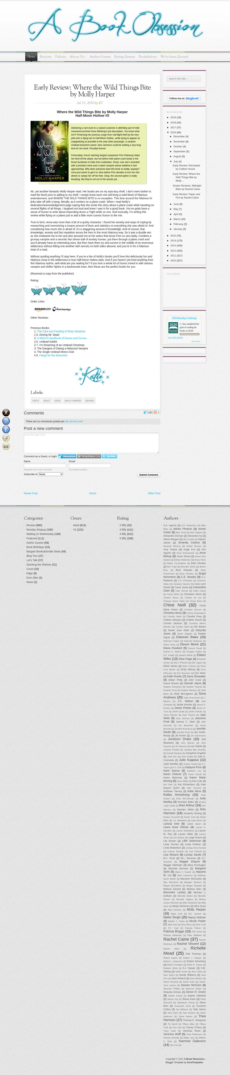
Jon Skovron (181, 746)
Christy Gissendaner (196, 613)
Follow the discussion (157, 412)
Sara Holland (179, 978)
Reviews (46, 57)
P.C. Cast (173, 928)
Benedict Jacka (188, 567)
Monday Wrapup (36, 529)
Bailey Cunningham (176, 563)
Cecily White (173, 594)
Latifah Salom (194, 824)
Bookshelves (148, 57)
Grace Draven (171, 683)
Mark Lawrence (185, 875)
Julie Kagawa (189, 760)
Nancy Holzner (197, 917)
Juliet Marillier (171, 764)
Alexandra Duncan (173, 536)
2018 (173, 122)
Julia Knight (187, 756)
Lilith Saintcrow (191, 840)
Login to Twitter (109, 456)
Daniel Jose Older (178, 630)
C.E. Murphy (188, 576)
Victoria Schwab (171, 1038)
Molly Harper (73, 401)
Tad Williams (182, 1009)
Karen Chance (173, 774)
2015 (173, 235)
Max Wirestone (171, 882)
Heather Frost (170, 690)
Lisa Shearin (171, 854)
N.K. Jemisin (195, 914)
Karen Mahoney (173, 777)
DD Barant (200, 626)
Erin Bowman (183, 673)
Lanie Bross (196, 820)
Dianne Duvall (195, 648)
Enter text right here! (91, 443)
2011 (173, 255)
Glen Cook (195, 680)
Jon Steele (196, 746)
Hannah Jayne (192, 683)
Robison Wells (171, 968)
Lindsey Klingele (175, 851)
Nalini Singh (172, 917)
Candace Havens (181, 584)
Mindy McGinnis (181, 906)
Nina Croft (201, 924)
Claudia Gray (194, 616)
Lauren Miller (185, 834)
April (175, 214)
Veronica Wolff (172, 1034)
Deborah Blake (187, 637)
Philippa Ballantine (173, 935)
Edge (30, 573)
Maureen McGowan (191, 878)
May (175, 209)
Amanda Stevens (172, 546)
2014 (173, 240)
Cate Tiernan (181, 591)
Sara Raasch (196, 978)
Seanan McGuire (191, 985)
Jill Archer (180, 735)
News (30, 582)
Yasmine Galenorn (192, 1041)
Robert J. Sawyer (192, 958)
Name (27, 461)
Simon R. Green (196, 991)
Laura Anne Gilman (176, 827)
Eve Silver (200, 673)
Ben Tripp (172, 567)
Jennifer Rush (183, 732)
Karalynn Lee (194, 771)
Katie (58, 401)
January (177, 229)
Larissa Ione (171, 823)
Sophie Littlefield (197, 995)
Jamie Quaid (178, 711)
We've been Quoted (174, 57)
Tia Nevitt (172, 1024)
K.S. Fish (177, 767)
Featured (32, 538)
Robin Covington (175, 965)
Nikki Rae (172, 924)
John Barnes (187, 743)
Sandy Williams (187, 975)
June (176, 204)
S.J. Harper (189, 968)
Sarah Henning (171, 982)
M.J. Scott (169, 858)
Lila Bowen (170, 841)
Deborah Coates (171, 641)
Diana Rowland (173, 648)
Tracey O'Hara (194, 1027)
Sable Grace (181, 971)
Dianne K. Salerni (172, 652)
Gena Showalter (196, 676)
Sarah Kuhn (189, 982)
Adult (46, 401)
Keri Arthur (186, 805)
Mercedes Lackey (175, 892)
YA (75, 529)
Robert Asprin (170, 958)
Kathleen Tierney (173, 791)
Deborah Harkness (193, 641)
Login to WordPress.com (89, 456)
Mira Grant (200, 906)
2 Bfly (123, 525)
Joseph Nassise (174, 753)
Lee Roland (178, 837)
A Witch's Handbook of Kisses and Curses (62, 338)
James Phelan (182, 707)
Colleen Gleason (172, 620)
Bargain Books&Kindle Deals (44, 551)
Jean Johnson (183, 718)
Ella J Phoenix (181, 663)
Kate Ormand (194, 788)
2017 (173, 127)
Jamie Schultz (195, 711)
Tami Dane (173, 1013)
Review (89, 401)
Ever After (32, 577)
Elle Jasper (197, 663)
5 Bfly (123, 538)
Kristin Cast (189, 817)
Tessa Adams (186, 1016)
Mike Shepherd (190, 903)
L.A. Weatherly (180, 820)
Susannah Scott (182, 1006)
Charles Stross (171, 598)
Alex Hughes (196, 532)
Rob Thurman (193, 954)
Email (72, 461)
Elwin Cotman (189, 666)
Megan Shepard (194, 886)
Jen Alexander (186, 725)
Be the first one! (74, 421)
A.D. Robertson (189, 525)
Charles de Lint (193, 598)
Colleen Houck (194, 620)
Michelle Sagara (184, 899)
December (179, 136)
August (177, 156)
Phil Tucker (197, 932)
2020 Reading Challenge (184, 318)
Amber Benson (194, 546)
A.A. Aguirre (170, 525)
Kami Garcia (172, 770)
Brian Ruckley (187, 574)
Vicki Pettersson (194, 1034)
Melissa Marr (194, 889)
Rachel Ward (171, 949)
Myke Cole (176, 914)
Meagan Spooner (193, 882)
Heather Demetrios (173, 687)
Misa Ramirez (175, 910)
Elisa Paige (185, 658)
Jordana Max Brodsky (195, 750)
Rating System (124, 57)
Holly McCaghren (183, 694)
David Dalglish (185, 634)
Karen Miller (182, 781)
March (176, 219)
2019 (173, 117)
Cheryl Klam (196, 601)
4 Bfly (35, 401)
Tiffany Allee (188, 1024)
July (175, 161)
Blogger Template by (184, 1062)
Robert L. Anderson (173, 961)
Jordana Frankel (171, 750)
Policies (60, 57)
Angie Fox (189, 549)
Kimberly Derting (193, 813)
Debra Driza (169, 644)
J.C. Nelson (185, 701)
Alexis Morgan (171, 539)
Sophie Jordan (175, 996)
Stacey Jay (172, 999)
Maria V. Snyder (183, 872)
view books (195, 341)
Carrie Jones (181, 587)
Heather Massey (189, 690)
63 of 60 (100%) (175, 338)
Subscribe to (43, 474)
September (179, 151)
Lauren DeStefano (185, 831)
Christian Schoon (193, 610)
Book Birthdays (35, 547)
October (177, 146)
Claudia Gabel (174, 616)
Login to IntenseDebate (67, 456)
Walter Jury (188, 1038)
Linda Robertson (172, 848)
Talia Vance (199, 1009)
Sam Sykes (169, 975)
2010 (173, 260)
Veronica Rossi (192, 1031)
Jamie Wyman (171, 715)
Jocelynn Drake (179, 739)
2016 (173, 132)
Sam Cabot (197, 971)
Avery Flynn (200, 560)
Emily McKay (188, 669)
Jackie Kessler (184, 704)
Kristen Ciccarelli (172, 817)
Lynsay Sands (192, 854)
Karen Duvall (195, 774)
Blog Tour (32, 555)
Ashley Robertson (182, 560)
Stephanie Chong (185, 1002)
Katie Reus (194, 791)
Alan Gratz (181, 532)
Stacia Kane (189, 999)
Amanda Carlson (189, 542)
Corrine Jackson (173, 623)
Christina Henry (173, 612)
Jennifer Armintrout (183, 729)
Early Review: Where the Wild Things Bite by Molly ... (186, 177)
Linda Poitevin (193, 844)
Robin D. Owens (194, 965)
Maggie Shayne (189, 861)
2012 (173, 250)
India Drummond (192, 698)
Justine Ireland (190, 764)
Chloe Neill (175, 605)
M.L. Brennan (188, 858)
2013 (173, 245)
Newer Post (31, 493)
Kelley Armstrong (177, 795)
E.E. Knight (169, 655)
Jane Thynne (188, 715)
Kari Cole (197, 781)
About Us (78, 57)
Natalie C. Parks (176, 921)
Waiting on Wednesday (40, 534)
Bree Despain (184, 570)
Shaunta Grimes (172, 992)
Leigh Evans (195, 837)
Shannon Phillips (172, 989)
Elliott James (171, 666)
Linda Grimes (171, 844)
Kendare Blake (186, 802)
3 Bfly (123, 529)
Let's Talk (32, 560)
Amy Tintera (170, 549)
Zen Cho (174, 1045)
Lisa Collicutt (195, 851)
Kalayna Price (193, 767)
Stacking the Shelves (39, 564)
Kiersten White (185, 809)
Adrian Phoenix (182, 528)
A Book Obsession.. (194, 1059)
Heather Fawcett (194, 687)
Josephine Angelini (196, 753)
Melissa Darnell (172, 889)
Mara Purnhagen (196, 865)
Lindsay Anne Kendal (196, 848)
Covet (30, 568)
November (179, 141)
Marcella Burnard (178, 868)
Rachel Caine (176, 939)
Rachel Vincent (188, 944)
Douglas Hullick (194, 652)
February (178, 224)
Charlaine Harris (193, 594)
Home (31, 57)
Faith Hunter (174, 676)
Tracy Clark (170, 1031)
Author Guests (100, 57)
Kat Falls (168, 784)
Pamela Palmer (193, 928)
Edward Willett (186, 655)
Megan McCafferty (172, 886)
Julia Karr (172, 756)
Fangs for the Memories (53, 355)
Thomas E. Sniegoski (194, 1020)
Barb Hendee (198, 563)
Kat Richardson (186, 784)
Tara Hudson (189, 1013)
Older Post (154, 493)
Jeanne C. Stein (185, 721)
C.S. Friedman (185, 580)
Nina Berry (186, 924)
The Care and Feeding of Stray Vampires (61, 331)
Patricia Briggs (174, 931)
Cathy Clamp (199, 591)
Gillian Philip (175, 680)
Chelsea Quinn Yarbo (174, 601)
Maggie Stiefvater (173, 865)
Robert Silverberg (196, 961)
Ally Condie (188, 539)
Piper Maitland (194, 935)
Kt (181, 324)
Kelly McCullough (185, 798)
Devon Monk (189, 644)
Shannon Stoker (194, 989)
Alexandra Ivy (195, 536)
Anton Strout (183, 556)
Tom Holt (177, 1027)
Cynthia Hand (182, 627)
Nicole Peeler (197, 921)
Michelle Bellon (185, 896)
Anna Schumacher (186, 553)
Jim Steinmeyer (198, 736)
